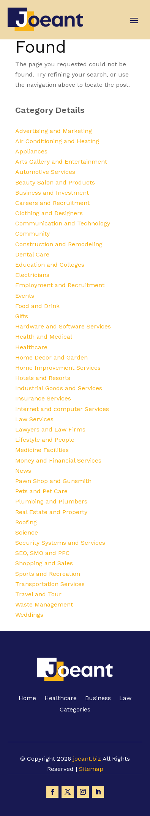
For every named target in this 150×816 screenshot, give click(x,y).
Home (27, 699)
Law (125, 699)
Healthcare (60, 699)
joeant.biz (87, 758)
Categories (75, 710)
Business (98, 699)
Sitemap (91, 768)
